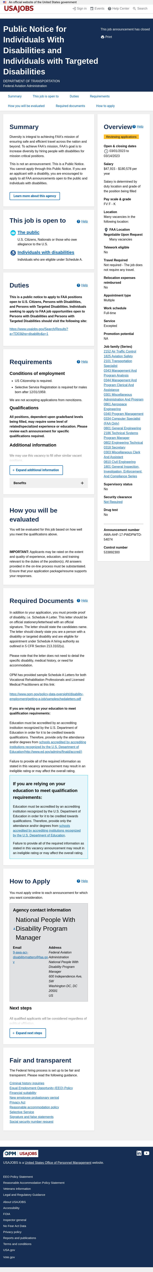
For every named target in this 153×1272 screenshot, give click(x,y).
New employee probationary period (34, 1097)
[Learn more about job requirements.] (82, 362)
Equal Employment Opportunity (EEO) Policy (41, 1088)
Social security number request (31, 1121)
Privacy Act (17, 1102)
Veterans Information (17, 1188)
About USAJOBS (14, 1202)
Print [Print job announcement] (106, 37)
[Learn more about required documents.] (82, 600)
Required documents (70, 106)
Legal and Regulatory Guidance (24, 1194)
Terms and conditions (17, 1244)
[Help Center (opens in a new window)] (118, 9)
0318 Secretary (115, 447)
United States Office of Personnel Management (58, 1162)
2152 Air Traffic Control (120, 351)
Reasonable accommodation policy (34, 1107)
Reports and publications (19, 1238)
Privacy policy (12, 1232)
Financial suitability (23, 1093)
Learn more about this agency (35, 196)
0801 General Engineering (122, 428)
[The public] (48, 237)
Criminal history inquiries (27, 1083)
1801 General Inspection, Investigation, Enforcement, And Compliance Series (123, 471)
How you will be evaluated (26, 106)
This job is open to (46, 96)
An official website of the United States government (43, 2)
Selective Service (22, 1112)
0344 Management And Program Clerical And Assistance (120, 385)
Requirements (100, 96)
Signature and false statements (32, 1117)
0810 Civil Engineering (120, 462)
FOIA (6, 1214)
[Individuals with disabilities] (48, 255)
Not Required (113, 502)
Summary (15, 96)
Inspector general (14, 1220)
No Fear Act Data (14, 1226)
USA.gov (9, 1250)
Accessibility (11, 1208)
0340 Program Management (123, 414)
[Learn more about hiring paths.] (82, 221)
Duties (74, 96)
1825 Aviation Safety (118, 356)
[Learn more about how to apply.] (82, 881)
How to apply (105, 106)
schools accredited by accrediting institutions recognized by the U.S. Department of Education (47, 830)
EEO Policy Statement (18, 1176)
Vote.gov (9, 1257)
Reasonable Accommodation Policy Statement (34, 1182)
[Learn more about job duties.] (82, 285)
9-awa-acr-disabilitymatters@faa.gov (30, 957)
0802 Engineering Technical (123, 442)
